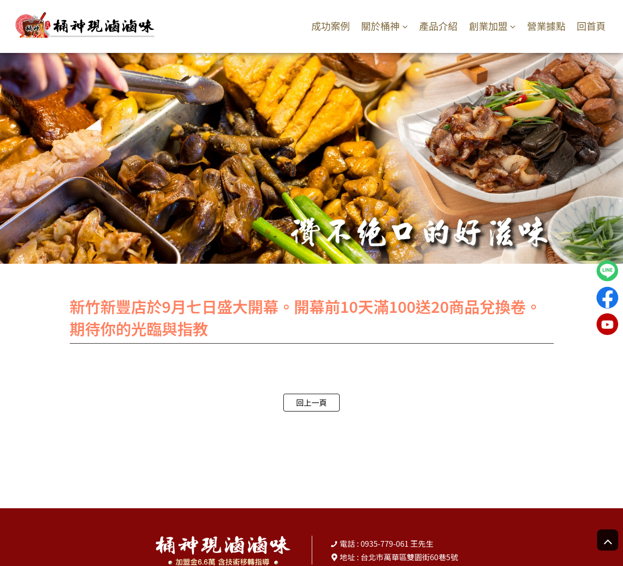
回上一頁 (311, 402)
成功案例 (330, 26)
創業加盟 (488, 26)
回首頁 (591, 26)
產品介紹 (438, 26)
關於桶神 (380, 26)
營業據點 (546, 26)
